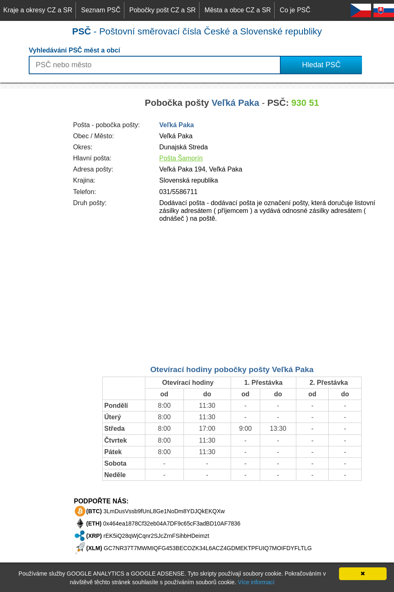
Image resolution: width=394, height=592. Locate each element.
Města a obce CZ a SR (237, 10)
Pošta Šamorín (181, 158)
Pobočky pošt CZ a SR (162, 10)
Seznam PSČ (101, 10)
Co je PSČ (295, 10)
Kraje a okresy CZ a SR (37, 10)
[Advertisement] (33, 212)
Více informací (256, 582)
